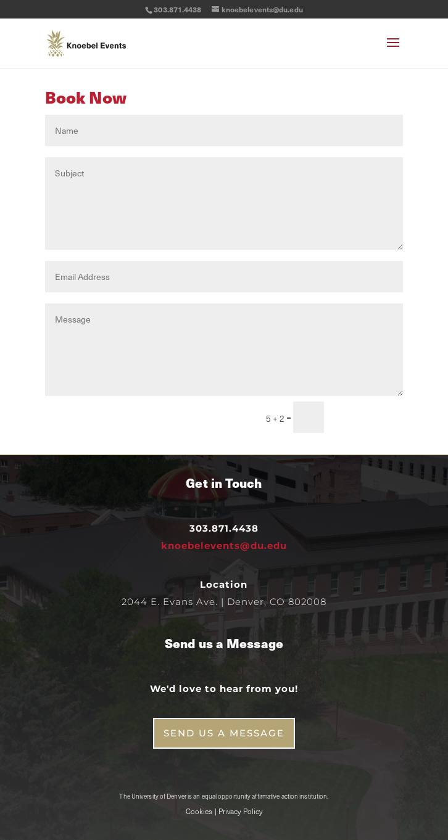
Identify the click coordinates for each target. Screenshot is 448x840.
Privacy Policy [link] (240, 811)
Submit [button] (369, 417)
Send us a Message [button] (224, 733)
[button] (393, 50)
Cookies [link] (199, 811)
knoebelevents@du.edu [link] (224, 545)
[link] (86, 42)
